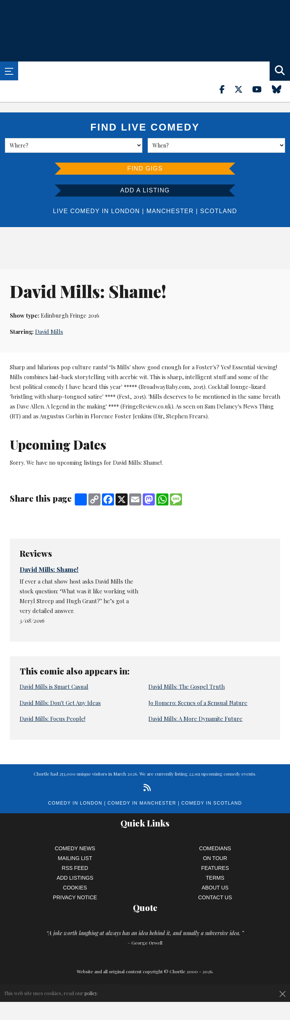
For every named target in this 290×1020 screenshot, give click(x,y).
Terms (215, 878)
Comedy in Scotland (211, 803)
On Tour (215, 858)
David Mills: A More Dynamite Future (195, 718)
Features (215, 868)
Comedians (215, 848)
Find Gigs (145, 168)
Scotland (218, 211)
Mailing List (75, 858)
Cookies (75, 888)
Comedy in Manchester (142, 803)
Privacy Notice (75, 897)
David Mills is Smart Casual (54, 686)
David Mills (49, 331)
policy (91, 993)
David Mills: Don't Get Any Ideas (60, 703)
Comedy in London (75, 803)
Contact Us (215, 897)
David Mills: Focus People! (52, 718)
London (125, 211)
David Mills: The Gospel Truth (186, 686)
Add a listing (145, 190)
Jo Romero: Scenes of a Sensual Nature (197, 703)
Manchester (170, 211)
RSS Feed (75, 868)
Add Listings (75, 878)
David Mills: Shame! (49, 569)
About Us (215, 888)
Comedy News (75, 848)
